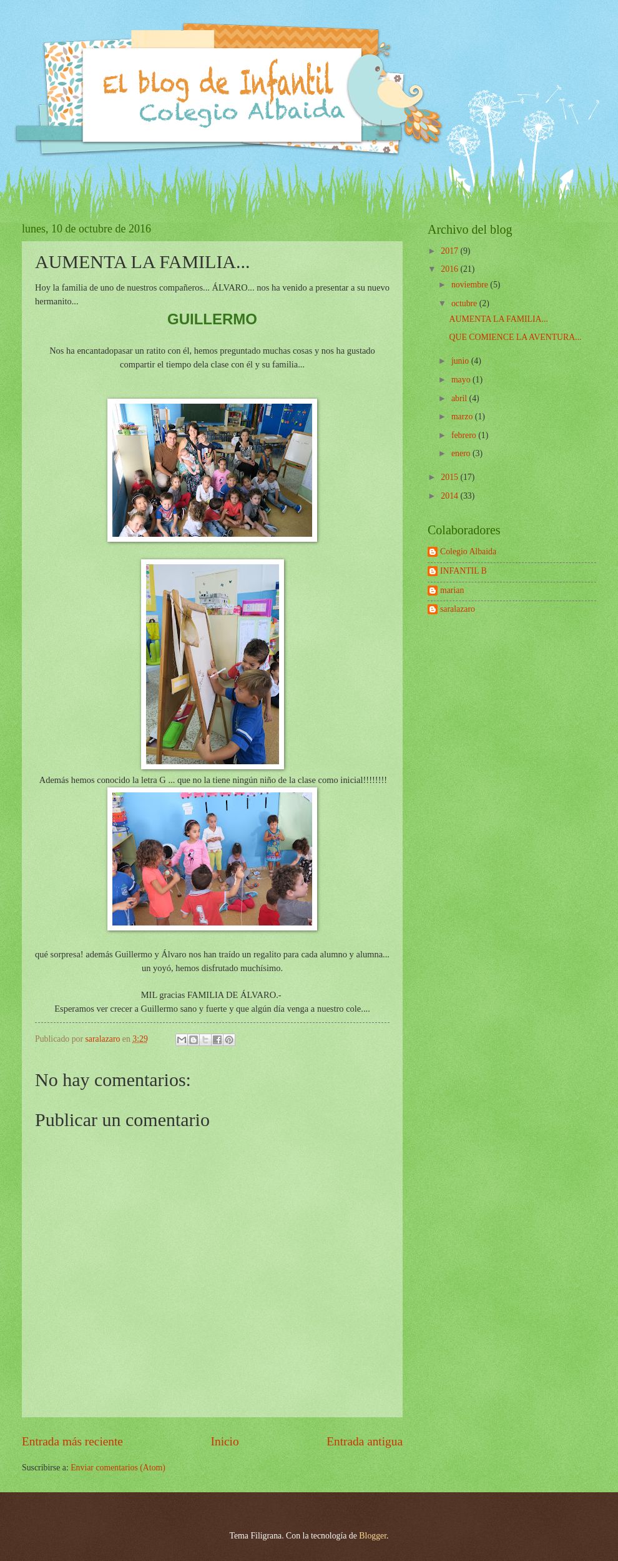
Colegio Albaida (468, 551)
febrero (464, 435)
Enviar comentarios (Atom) (118, 1467)
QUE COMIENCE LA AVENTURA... (515, 337)
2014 (450, 496)
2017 (450, 251)
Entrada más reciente (72, 1441)
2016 (450, 269)
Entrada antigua (364, 1441)
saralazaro (457, 609)
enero (462, 453)
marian (452, 590)
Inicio (225, 1441)
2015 (450, 477)
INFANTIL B (463, 571)
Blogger (372, 1535)
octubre (465, 303)
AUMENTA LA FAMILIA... (498, 319)
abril (460, 398)
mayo (462, 379)
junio (461, 361)
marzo (463, 416)
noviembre (470, 284)
